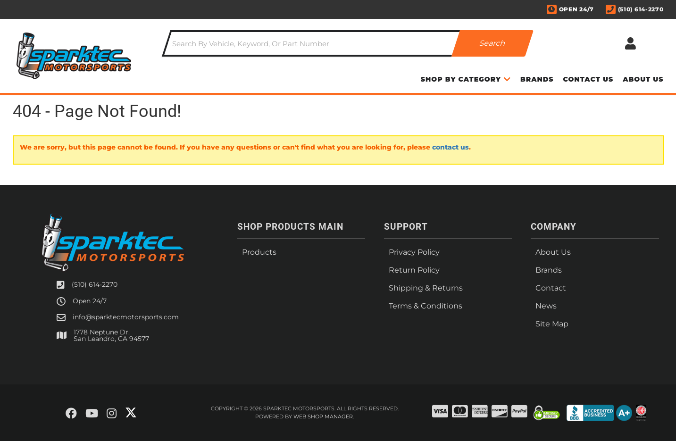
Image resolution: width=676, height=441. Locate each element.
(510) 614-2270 (94, 284)
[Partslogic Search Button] (492, 43)
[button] (347, 43)
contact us (450, 147)
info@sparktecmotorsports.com (126, 317)
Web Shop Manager (323, 416)
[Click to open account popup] (630, 43)
